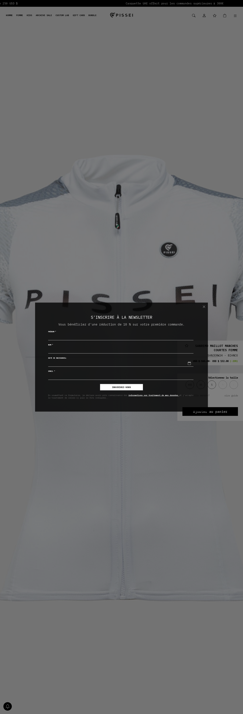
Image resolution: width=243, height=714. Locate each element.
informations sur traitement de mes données (153, 395)
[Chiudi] (204, 307)
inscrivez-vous (121, 387)
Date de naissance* (57, 358)
